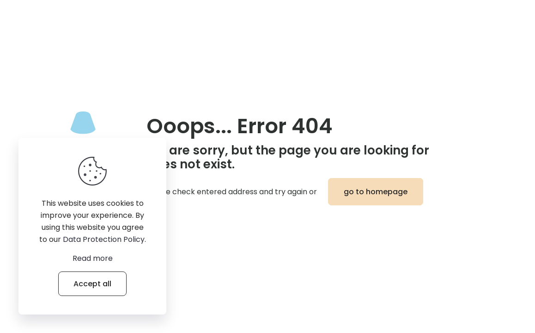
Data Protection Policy (104, 239)
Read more (93, 258)
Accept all (92, 283)
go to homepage (375, 191)
